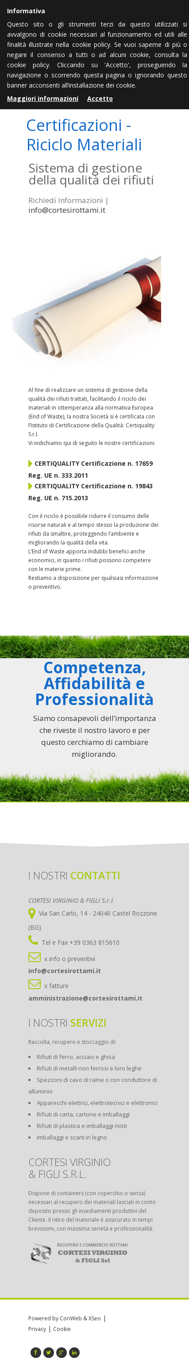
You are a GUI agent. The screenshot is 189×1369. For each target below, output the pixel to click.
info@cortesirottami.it (66, 210)
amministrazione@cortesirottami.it (85, 998)
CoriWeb (71, 1318)
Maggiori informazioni (42, 98)
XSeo (95, 1318)
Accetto (100, 98)
